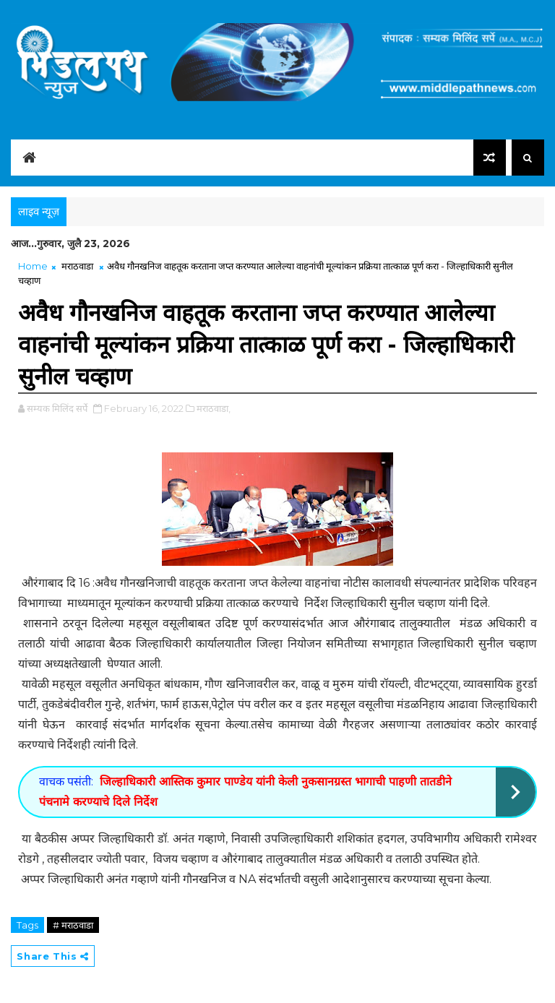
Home (33, 266)
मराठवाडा (77, 266)
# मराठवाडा (73, 925)
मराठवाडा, (214, 408)
